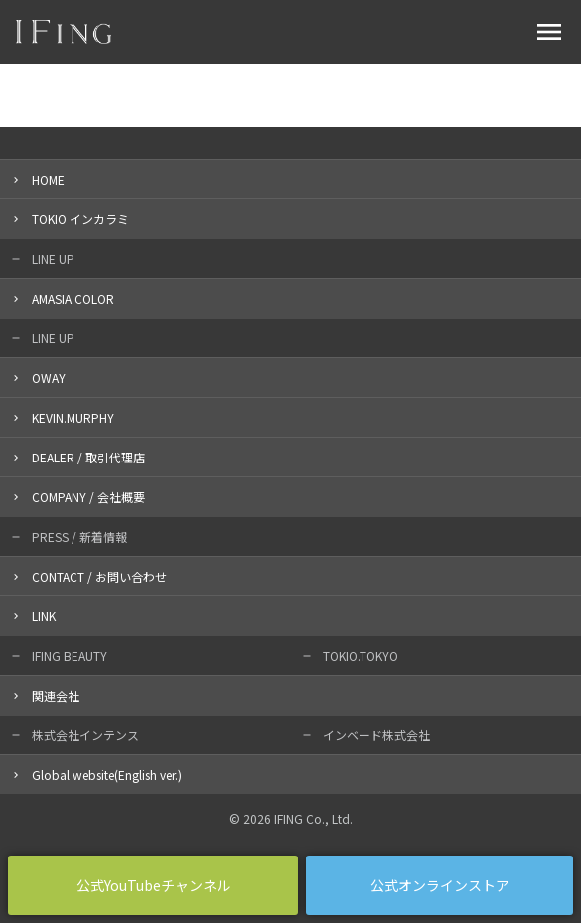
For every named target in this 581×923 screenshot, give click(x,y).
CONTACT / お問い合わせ (99, 576)
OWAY (49, 377)
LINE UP (53, 258)
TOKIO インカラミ (80, 218)
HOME (48, 179)
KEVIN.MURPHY (73, 417)
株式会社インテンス (85, 734)
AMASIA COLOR (73, 298)
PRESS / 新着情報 (79, 536)
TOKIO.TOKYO (360, 655)
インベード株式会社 (376, 734)
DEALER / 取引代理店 (88, 457)
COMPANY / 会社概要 (88, 496)
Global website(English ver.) (107, 774)
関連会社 (55, 695)
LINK (44, 615)
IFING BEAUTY (69, 655)
